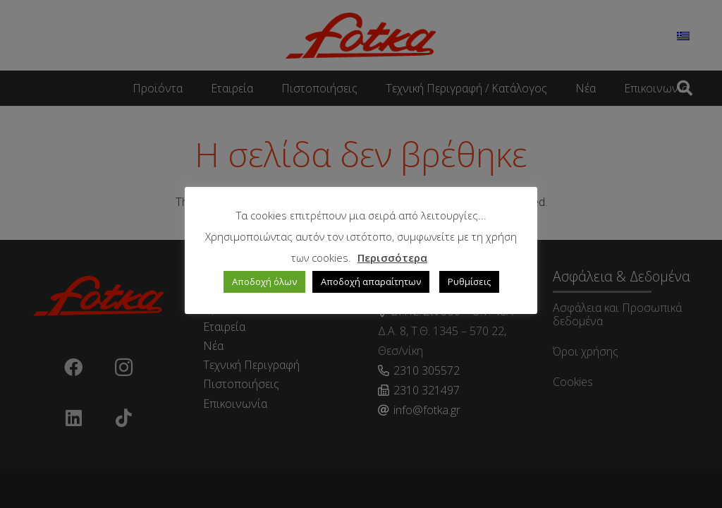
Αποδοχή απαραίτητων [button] (371, 281)
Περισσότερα (392, 257)
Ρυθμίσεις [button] (469, 281)
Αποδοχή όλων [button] (264, 281)
